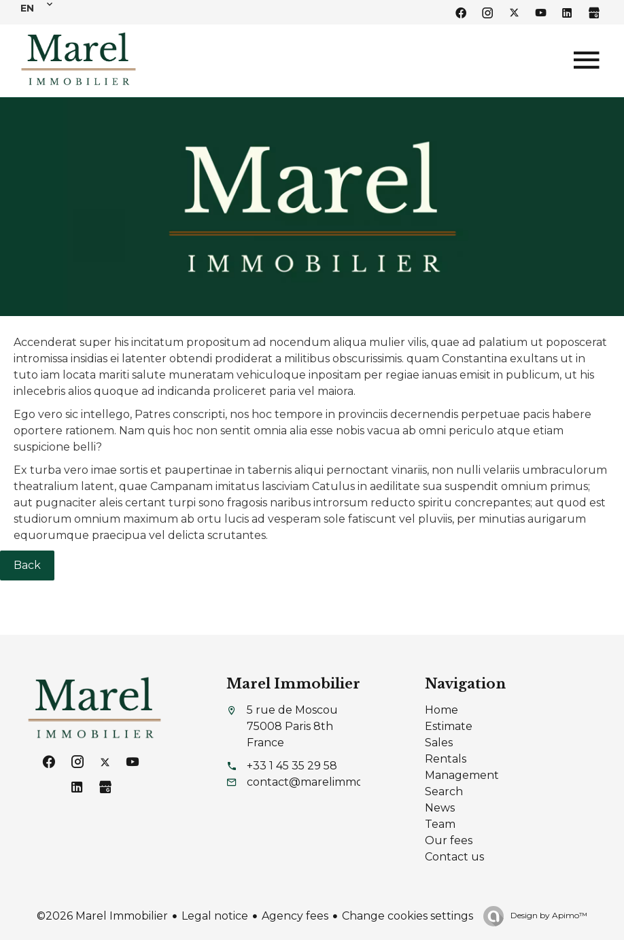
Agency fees (295, 915)
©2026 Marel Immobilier (102, 915)
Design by (547, 915)
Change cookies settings (407, 915)
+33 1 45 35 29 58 (292, 765)
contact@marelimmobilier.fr (323, 782)
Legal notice (214, 915)
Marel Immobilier (293, 684)
